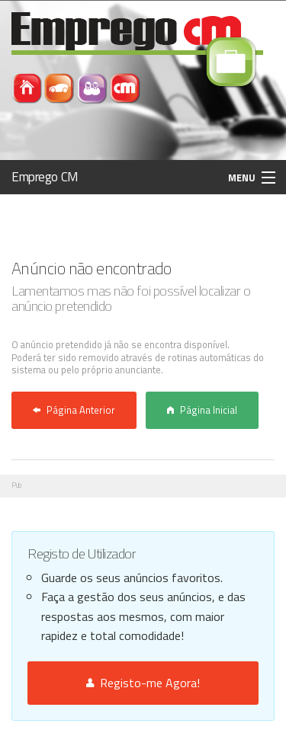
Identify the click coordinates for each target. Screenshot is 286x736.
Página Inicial (202, 410)
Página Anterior (74, 410)
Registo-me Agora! (143, 683)
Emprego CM (45, 177)
